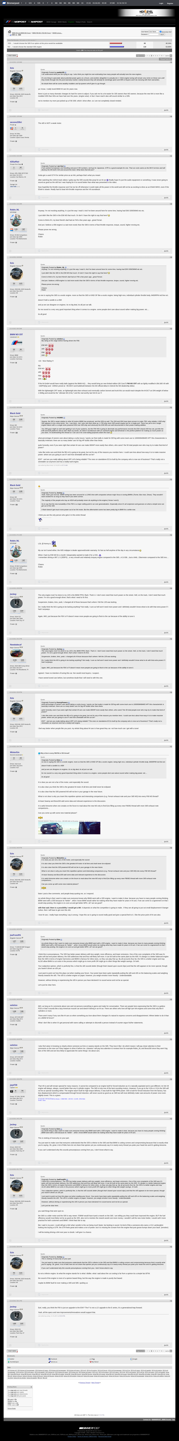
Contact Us (147, 1419)
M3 (60, 3)
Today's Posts (81, 22)
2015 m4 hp (140, 1372)
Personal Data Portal (104, 1436)
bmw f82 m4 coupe (120, 1374)
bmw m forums (27, 1376)
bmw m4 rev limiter (20, 1378)
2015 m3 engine (103, 1372)
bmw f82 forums (87, 1374)
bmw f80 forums (26, 1374)
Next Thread (95, 1382)
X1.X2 (88, 3)
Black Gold (15, 413)
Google (135, 1359)
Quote (166, 110)
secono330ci (16, 122)
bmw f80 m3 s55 (46, 1374)
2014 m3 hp (126, 1370)
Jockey (13, 594)
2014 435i (13, 186)
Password (144, 34)
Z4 (82, 3)
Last (167, 56)
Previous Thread (85, 1382)
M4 (65, 3)
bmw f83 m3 (161, 1374)
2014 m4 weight (40, 1372)
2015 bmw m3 (49, 1372)
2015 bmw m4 (73, 1372)
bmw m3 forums (49, 1376)
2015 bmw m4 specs (85, 1372)
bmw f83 (154, 1374)
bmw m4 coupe (88, 1376)
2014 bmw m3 (12, 1370)
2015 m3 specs (114, 1372)
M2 (56, 3)
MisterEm (14, 752)
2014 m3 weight (146, 1370)
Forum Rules (12, 1408)
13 (161, 56)
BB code (10, 1399)
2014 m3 (83, 1370)
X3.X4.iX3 (96, 3)
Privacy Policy (72, 1436)
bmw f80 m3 (36, 1374)
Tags (9, 1367)
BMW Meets (62, 22)
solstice (13, 1005)
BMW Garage (51, 22)
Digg (93, 1359)
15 (16, 432)
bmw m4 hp (149, 1376)
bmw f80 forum (15, 1374)
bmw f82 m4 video (145, 1374)
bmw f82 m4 (110, 1374)
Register (170, 3)
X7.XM (112, 3)
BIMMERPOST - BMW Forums (161, 1419)
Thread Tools (164, 59)
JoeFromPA (15, 935)
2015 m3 (95, 1372)
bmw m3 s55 (59, 1376)
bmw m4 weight (32, 1378)
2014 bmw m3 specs (41, 1370)
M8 (78, 3)
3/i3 (30, 3)
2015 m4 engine (131, 1372)
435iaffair (14, 161)
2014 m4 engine (157, 1370)
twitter (12, 1359)
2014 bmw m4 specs (73, 1370)
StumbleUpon (14, 1362)
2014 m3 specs (135, 1370)
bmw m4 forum (114, 1376)
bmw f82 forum (76, 1374)
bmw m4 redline (158, 1376)
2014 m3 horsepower (115, 1370)
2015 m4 (122, 1372)
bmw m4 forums (124, 1376)
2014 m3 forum (102, 1370)
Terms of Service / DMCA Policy (87, 1436)
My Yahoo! (95, 1362)
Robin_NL (14, 209)
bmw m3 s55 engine (70, 1376)
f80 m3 (40, 1378)
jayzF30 (13, 1085)
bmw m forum (17, 1376)
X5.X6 (104, 3)
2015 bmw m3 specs (61, 1372)
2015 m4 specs (149, 1372)
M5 (69, 3)
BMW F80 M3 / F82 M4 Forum (41, 33)
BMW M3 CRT (16, 334)
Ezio (12, 68)
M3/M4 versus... (57, 33)
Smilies (10, 1401)
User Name (144, 32)
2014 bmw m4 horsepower (57, 1370)
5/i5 (38, 3)
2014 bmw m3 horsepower (25, 1370)
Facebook (54, 1359)
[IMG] (9, 1403)
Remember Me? (166, 32)
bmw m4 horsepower (137, 1376)
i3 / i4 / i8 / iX (122, 3)
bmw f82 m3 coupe (99, 1374)
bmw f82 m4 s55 (132, 1374)
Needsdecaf (16, 644)
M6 (73, 3)
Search (89, 22)
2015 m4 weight (160, 1372)
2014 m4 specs (29, 1372)
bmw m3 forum (38, 1376)
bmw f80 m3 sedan (58, 1374)
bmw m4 (80, 1376)
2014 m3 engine (92, 1370)
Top (173, 1419)
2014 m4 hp (20, 1372)
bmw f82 (67, 1374)
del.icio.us (54, 1362)
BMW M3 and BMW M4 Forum (21, 33)
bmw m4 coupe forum (101, 1376)
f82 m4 (45, 1378)
